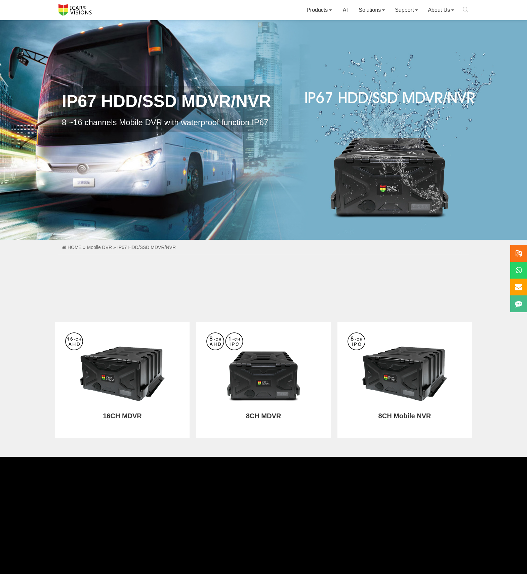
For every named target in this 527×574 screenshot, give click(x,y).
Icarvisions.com (75, 10)
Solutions (370, 10)
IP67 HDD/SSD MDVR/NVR (146, 247)
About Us (439, 10)
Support (404, 10)
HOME (75, 247)
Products (317, 10)
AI (345, 10)
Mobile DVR (99, 247)
